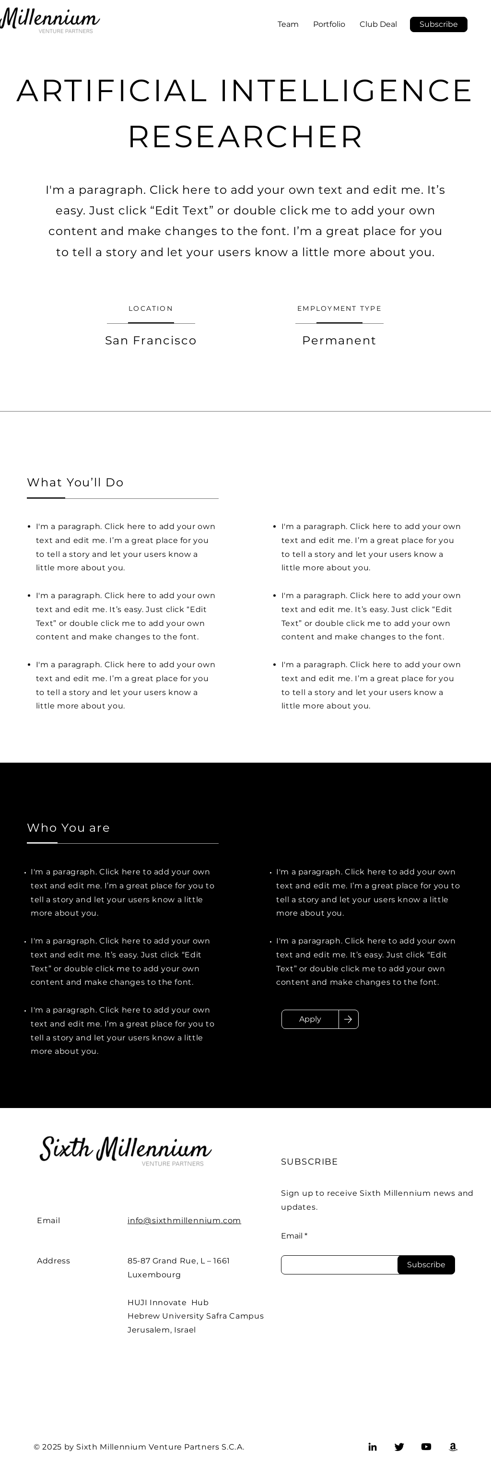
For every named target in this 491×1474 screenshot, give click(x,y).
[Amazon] (453, 1446)
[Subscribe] (426, 1264)
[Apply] (310, 1019)
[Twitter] (399, 1446)
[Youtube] (426, 1446)
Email (292, 1236)
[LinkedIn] (372, 1446)
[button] (439, 24)
